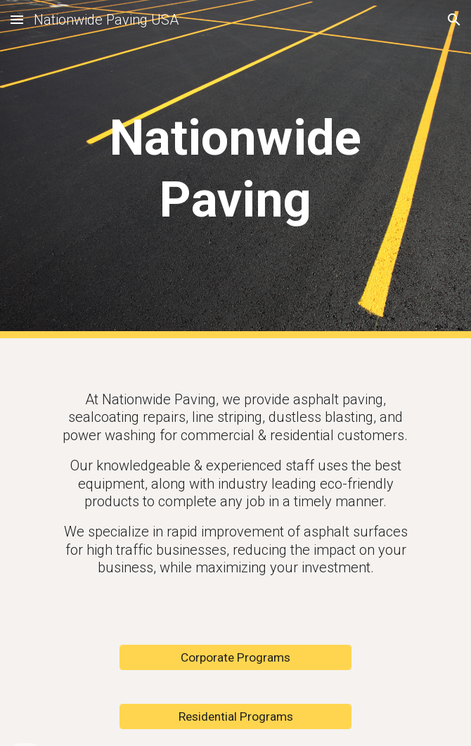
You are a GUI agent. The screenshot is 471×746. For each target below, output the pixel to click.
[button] (17, 19)
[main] (235, 169)
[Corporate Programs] (235, 658)
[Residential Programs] (235, 717)
